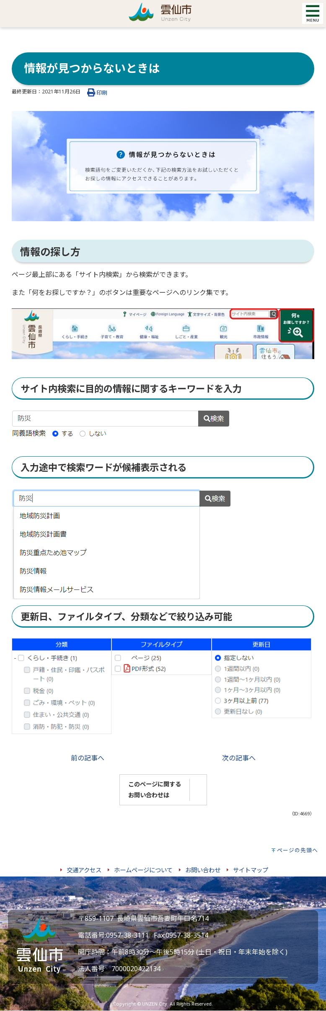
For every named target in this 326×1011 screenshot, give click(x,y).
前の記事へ (87, 758)
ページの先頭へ (297, 850)
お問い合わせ (202, 870)
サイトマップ (250, 870)
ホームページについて (143, 870)
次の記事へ (239, 758)
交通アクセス (84, 870)
